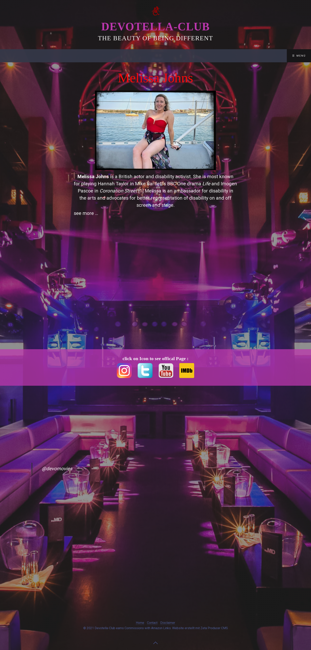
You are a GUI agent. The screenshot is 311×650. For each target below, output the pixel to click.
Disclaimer (117, 55)
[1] (141, 191)
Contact (88, 55)
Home (140, 623)
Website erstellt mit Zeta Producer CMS (200, 628)
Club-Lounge (57, 55)
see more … (86, 213)
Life (206, 184)
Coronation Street (118, 191)
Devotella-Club (155, 26)
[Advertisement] (50, 135)
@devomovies (57, 468)
